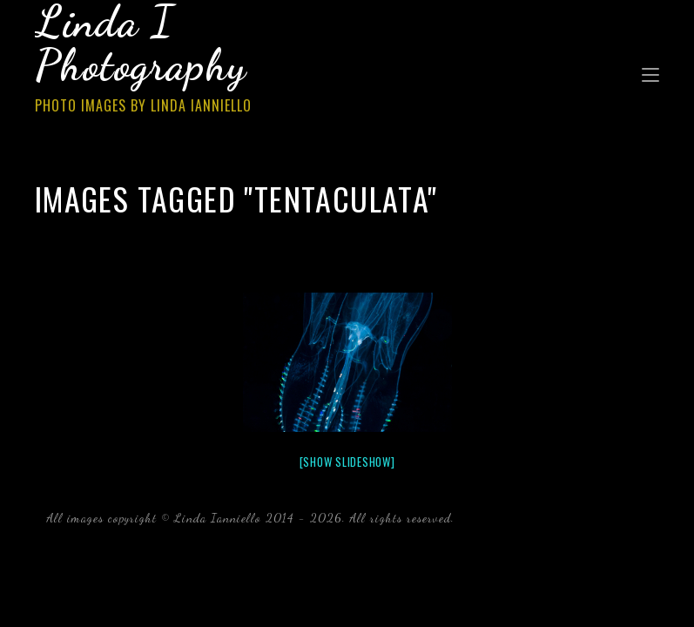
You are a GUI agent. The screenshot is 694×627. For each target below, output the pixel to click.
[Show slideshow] (347, 461)
